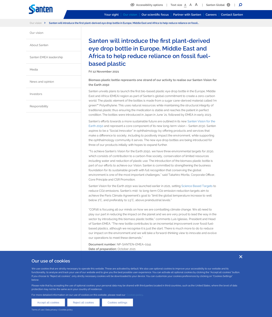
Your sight (111, 14)
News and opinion (42, 81)
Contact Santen (232, 14)
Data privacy (51, 309)
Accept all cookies (48, 302)
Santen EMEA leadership (46, 57)
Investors (36, 94)
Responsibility (39, 106)
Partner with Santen (187, 14)
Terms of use (38, 309)
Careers (211, 14)
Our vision (130, 14)
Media (34, 69)
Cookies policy (135, 294)
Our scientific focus (155, 14)
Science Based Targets (197, 186)
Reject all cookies (83, 302)
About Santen (39, 45)
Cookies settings (117, 302)
